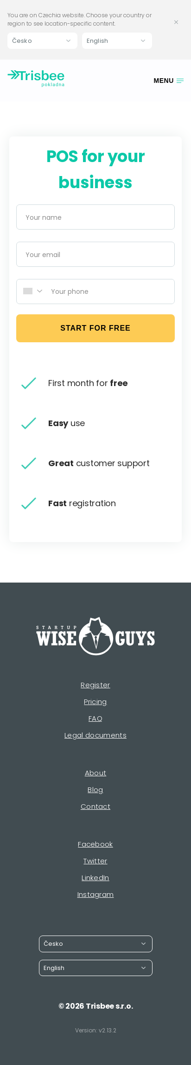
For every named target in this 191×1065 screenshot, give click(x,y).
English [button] (97, 40)
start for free (95, 328)
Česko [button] (22, 40)
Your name (43, 217)
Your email (42, 254)
